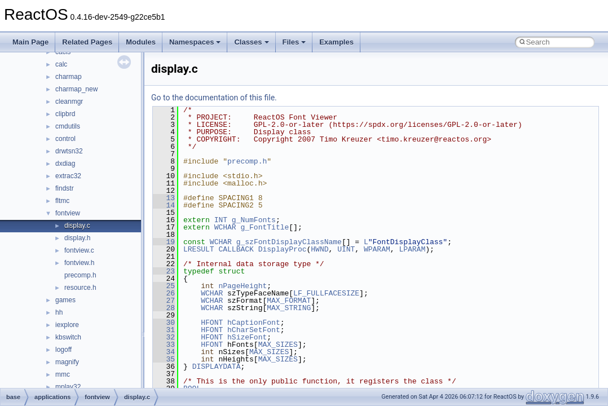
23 (164, 271)
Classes (251, 42)
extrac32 (68, 176)
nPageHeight (242, 286)
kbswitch (68, 337)
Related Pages (87, 42)
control (65, 139)
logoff (63, 350)
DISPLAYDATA (216, 366)
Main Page (30, 42)
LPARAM (412, 249)
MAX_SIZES (278, 344)
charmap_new (76, 89)
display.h (77, 238)
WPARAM (377, 249)
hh (59, 312)
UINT (346, 249)
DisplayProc (282, 249)
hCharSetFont (253, 330)
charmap (68, 77)
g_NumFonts (254, 220)
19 (164, 242)
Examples (336, 42)
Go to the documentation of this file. (214, 97)
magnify (67, 362)
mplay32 (68, 387)
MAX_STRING (289, 308)
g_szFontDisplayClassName (289, 242)
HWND (319, 249)
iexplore (67, 325)
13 (164, 198)
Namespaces (195, 42)
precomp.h (80, 275)
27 (164, 300)
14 (164, 205)
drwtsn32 (69, 151)
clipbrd (65, 114)
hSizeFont (247, 337)
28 (164, 308)
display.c (77, 226)
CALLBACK (235, 249)
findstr (64, 188)
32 (164, 337)
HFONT (212, 322)
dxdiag (65, 163)
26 (164, 293)
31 (164, 330)
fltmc (62, 201)
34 (164, 352)
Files (294, 42)
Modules (141, 42)
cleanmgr (69, 101)
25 (164, 286)
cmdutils (67, 126)
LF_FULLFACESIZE (326, 293)
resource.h (80, 288)
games (65, 300)
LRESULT (198, 249)
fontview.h (79, 263)
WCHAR (225, 227)
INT (220, 220)
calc (61, 64)
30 (164, 322)
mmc (62, 374)
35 (164, 359)
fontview (67, 213)
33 (164, 344)
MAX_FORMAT (289, 300)
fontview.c (79, 250)
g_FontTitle (264, 227)
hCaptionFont (253, 322)
